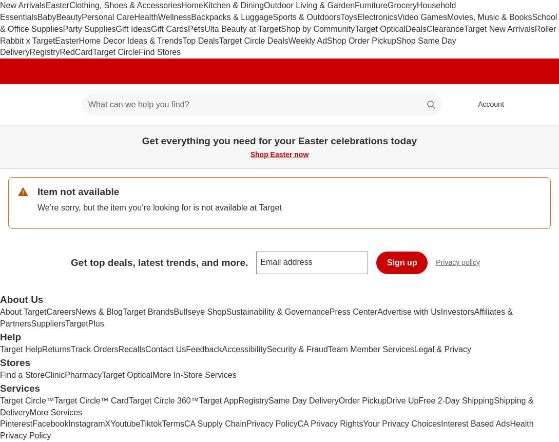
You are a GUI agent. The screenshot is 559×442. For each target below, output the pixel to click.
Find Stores (160, 52)
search (431, 105)
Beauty (69, 17)
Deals (416, 29)
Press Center (353, 312)
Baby (46, 17)
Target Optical (380, 29)
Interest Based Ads (475, 423)
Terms (173, 423)
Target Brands (148, 312)
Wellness (174, 17)
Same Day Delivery (303, 400)
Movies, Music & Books (489, 17)
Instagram (86, 423)
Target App (219, 400)
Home (192, 5)
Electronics (377, 17)
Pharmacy (83, 375)
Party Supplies (89, 29)
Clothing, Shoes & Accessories (125, 5)
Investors (457, 312)
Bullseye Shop (200, 312)
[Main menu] (58, 104)
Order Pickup (363, 400)
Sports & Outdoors (307, 17)
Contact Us (165, 349)
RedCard (76, 52)
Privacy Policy (272, 423)
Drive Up (402, 400)
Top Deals (200, 40)
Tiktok (151, 423)
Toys (348, 17)
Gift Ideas (133, 29)
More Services (56, 412)
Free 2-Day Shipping (456, 400)
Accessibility (244, 349)
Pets (196, 29)
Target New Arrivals (499, 29)
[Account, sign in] (486, 104)
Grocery (402, 5)
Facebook (50, 423)
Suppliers (48, 323)
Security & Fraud (297, 349)
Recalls (132, 349)
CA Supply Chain (215, 423)
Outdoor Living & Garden (309, 5)
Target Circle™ (27, 400)
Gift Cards (169, 29)
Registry (45, 52)
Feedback (204, 349)
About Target (23, 312)
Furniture (371, 5)
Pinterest (16, 423)
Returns (56, 349)
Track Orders (95, 349)
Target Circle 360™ (164, 400)
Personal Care (108, 17)
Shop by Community (318, 29)
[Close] (544, 137)
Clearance (445, 29)
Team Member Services (371, 349)
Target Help (21, 349)
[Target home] (22, 104)
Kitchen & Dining (233, 5)
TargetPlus (84, 323)
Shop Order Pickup (361, 40)
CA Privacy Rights (330, 423)
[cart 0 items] (537, 104)
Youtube (125, 423)
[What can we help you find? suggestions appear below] (261, 104)
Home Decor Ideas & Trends (131, 40)
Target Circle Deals (253, 40)
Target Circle (116, 52)
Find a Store (22, 375)
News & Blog (99, 312)
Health (146, 17)
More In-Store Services (194, 375)
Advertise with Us (409, 312)
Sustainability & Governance (278, 312)
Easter (57, 5)
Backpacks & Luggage (232, 17)
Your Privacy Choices (402, 423)
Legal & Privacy (442, 349)
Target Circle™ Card (91, 400)
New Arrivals (23, 5)
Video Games (422, 17)
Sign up (402, 262)
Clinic (55, 375)
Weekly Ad (307, 40)
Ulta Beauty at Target (242, 29)
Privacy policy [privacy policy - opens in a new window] (462, 263)
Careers (60, 312)
